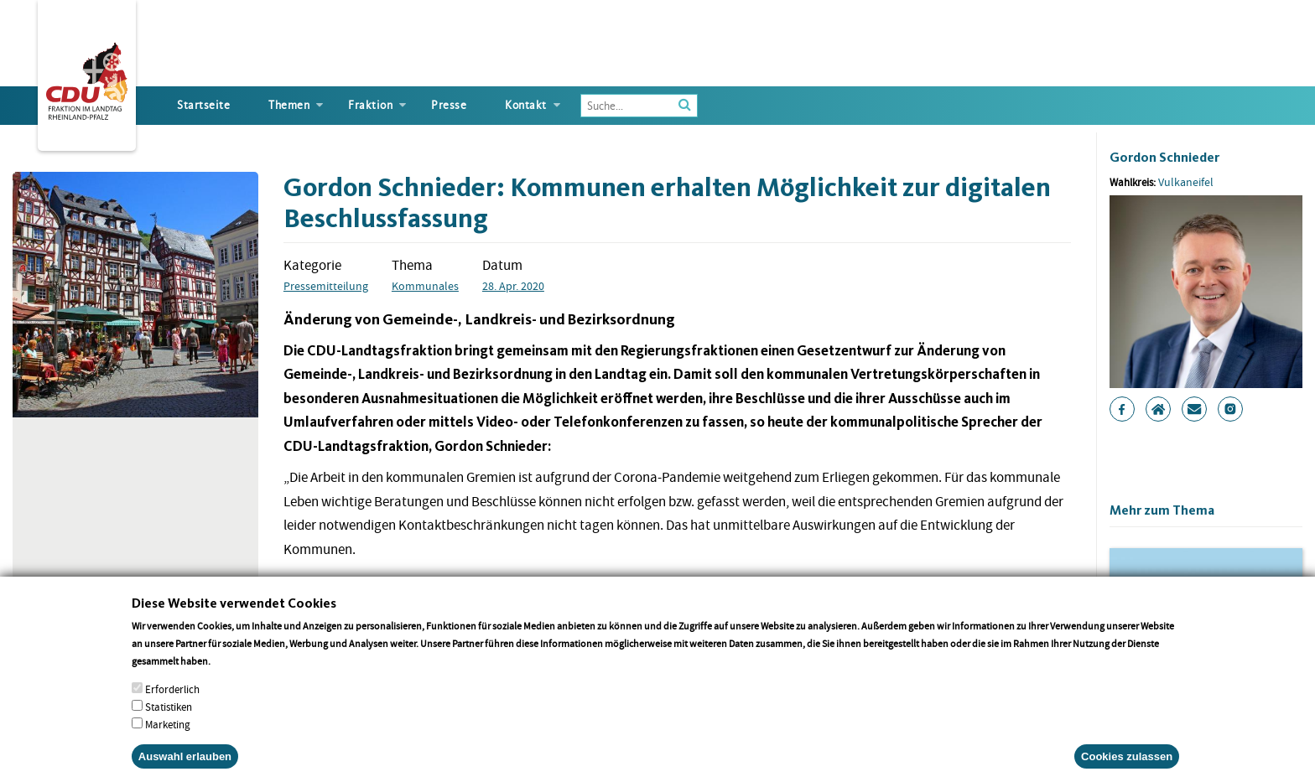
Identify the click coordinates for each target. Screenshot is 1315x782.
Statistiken (168, 722)
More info (234, 676)
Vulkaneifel (1186, 181)
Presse (448, 105)
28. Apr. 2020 (513, 285)
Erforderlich (172, 704)
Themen (288, 105)
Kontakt (526, 105)
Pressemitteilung (325, 285)
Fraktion (370, 105)
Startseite (203, 105)
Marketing (167, 740)
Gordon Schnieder (1164, 157)
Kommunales (425, 285)
